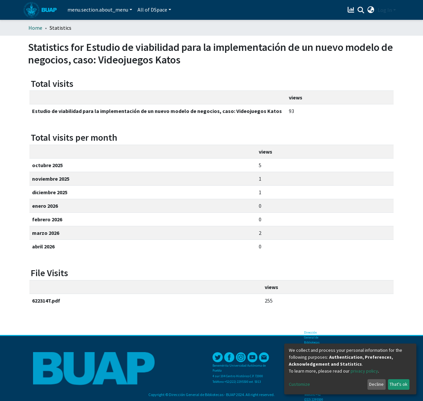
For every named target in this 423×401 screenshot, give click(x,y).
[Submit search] (361, 10)
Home (35, 27)
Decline (376, 384)
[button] (370, 10)
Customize (299, 384)
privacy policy (364, 371)
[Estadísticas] (352, 10)
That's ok (398, 384)
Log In (385, 10)
